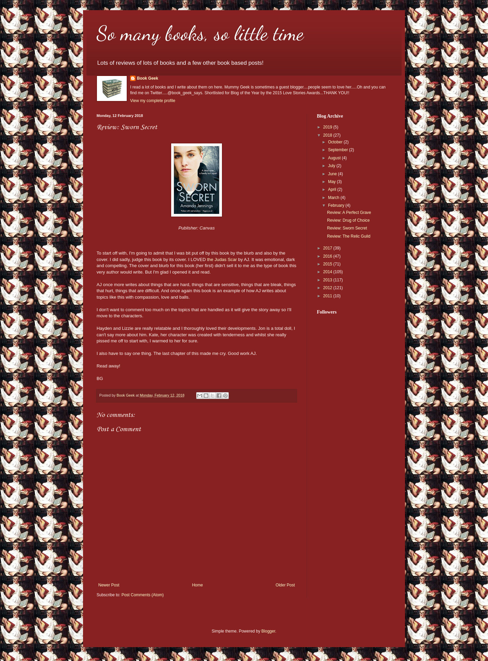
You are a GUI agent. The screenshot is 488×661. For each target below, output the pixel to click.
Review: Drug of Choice (348, 220)
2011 (328, 296)
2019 (328, 127)
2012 (328, 287)
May (332, 181)
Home (197, 585)
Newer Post (108, 585)
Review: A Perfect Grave (349, 212)
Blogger (268, 631)
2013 (328, 280)
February (336, 205)
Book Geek (147, 78)
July (332, 165)
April (332, 189)
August (335, 158)
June (333, 174)
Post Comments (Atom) (142, 595)
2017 (328, 248)
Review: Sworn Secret (347, 228)
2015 (328, 264)
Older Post (285, 585)
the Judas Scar (222, 259)
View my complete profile (152, 100)
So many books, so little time (200, 33)
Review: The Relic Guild (348, 236)
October (336, 142)
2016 (328, 256)
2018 (328, 135)
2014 (328, 271)
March (334, 197)
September (338, 149)
